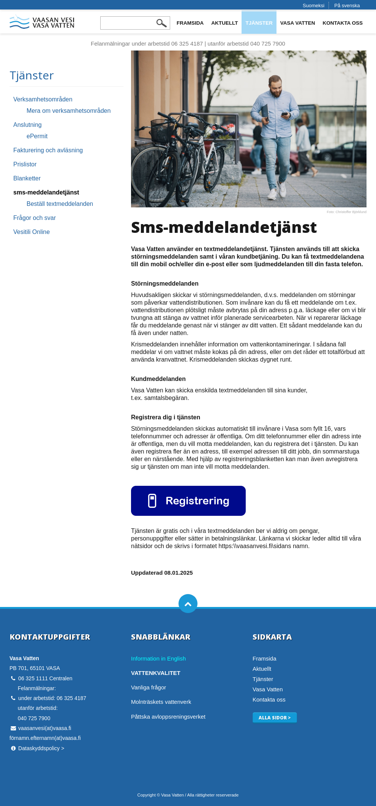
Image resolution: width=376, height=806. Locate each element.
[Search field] (135, 23)
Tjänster (258, 23)
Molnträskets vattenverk (161, 702)
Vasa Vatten (297, 23)
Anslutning (27, 125)
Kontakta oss (343, 23)
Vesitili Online (31, 232)
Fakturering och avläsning (48, 150)
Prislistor (24, 164)
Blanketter (27, 178)
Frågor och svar (34, 218)
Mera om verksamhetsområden (69, 110)
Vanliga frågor (148, 687)
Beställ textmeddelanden (60, 204)
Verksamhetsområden (43, 99)
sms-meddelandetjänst (46, 192)
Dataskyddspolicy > (41, 748)
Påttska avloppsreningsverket (168, 716)
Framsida (190, 23)
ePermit (37, 136)
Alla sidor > (275, 717)
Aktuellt (224, 23)
